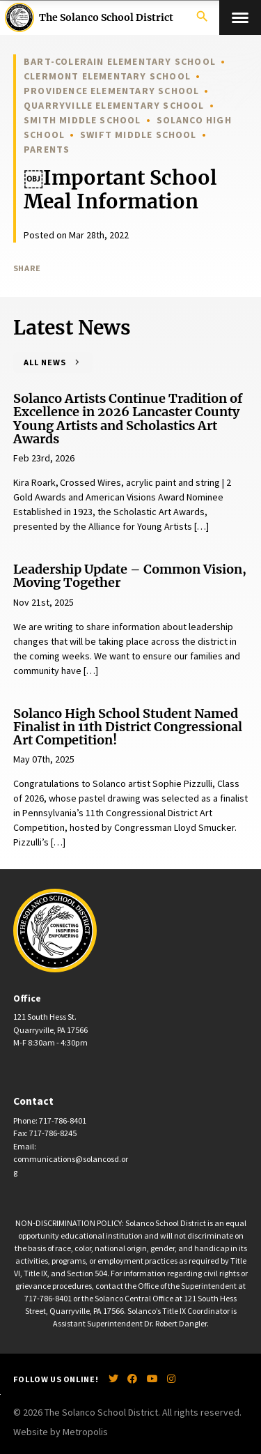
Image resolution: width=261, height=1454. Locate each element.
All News (45, 362)
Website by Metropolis (60, 1431)
